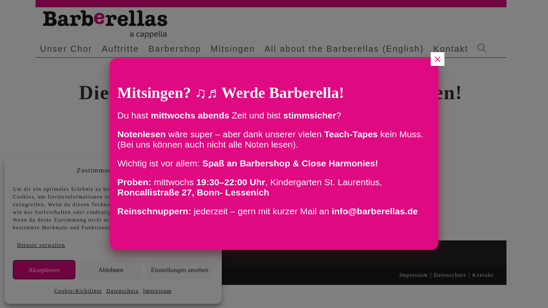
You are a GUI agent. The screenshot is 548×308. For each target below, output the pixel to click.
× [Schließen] (437, 59)
